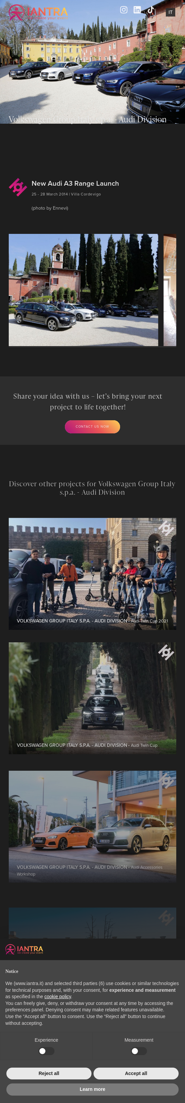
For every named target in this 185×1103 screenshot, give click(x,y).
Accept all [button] (136, 1073)
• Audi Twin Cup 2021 (92, 643)
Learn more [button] (92, 1089)
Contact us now (93, 426)
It (171, 12)
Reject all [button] (49, 1073)
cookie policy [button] (57, 996)
